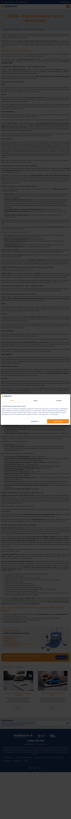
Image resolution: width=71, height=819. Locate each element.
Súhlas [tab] (12, 400)
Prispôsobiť (35, 421)
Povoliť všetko (58, 421)
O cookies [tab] (59, 400)
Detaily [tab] (36, 400)
